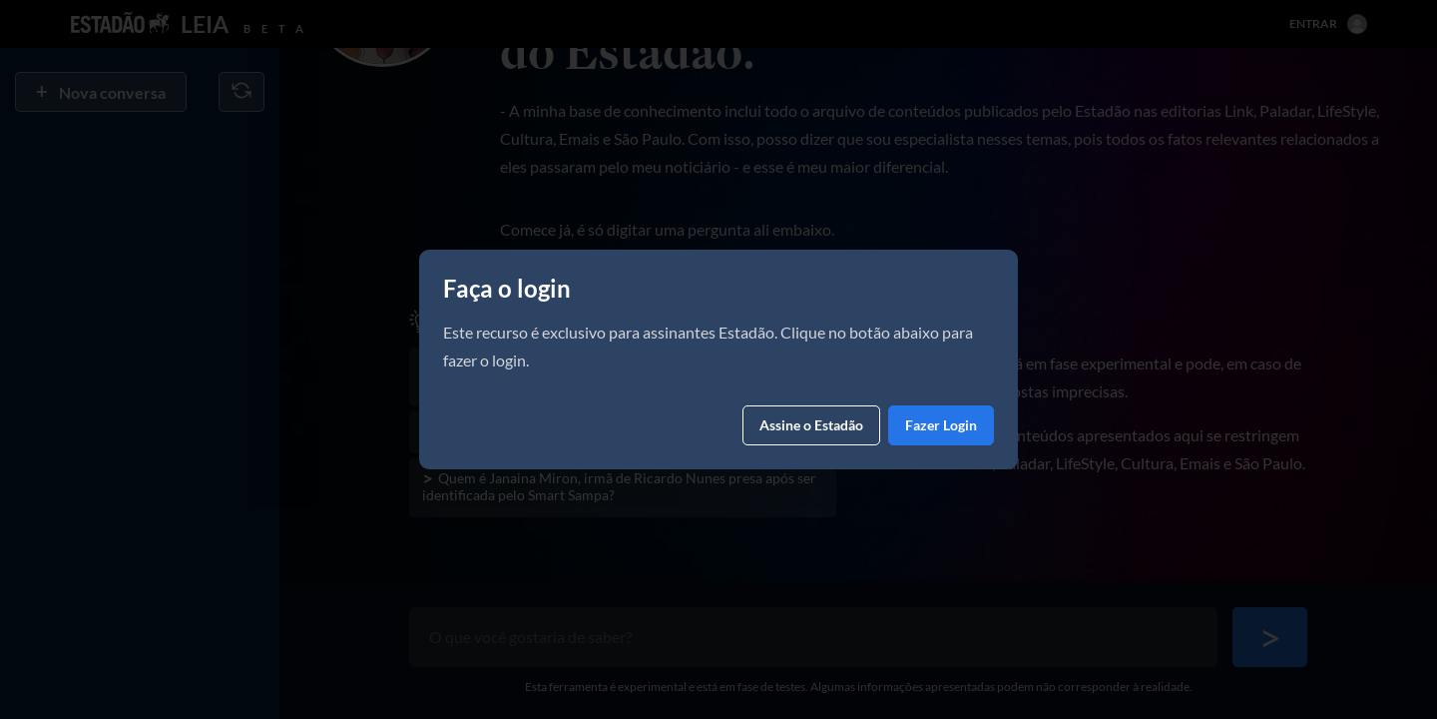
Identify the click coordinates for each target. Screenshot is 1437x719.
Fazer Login (941, 424)
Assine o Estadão (811, 424)
